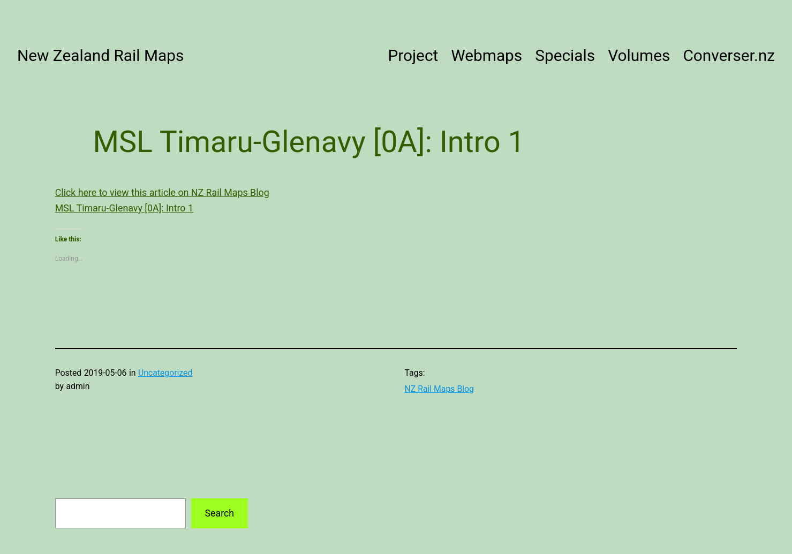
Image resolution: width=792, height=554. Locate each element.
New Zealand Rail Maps (100, 55)
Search (219, 513)
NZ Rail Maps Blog (439, 389)
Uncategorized (165, 373)
